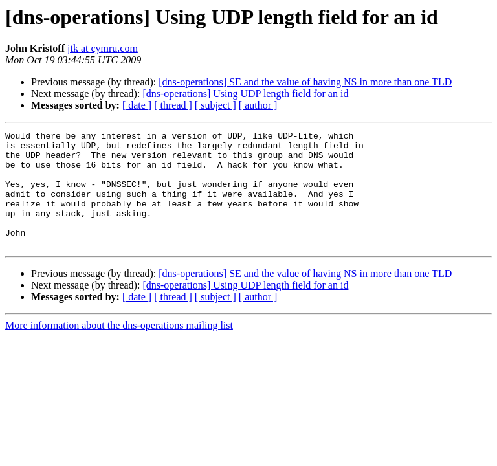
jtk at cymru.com (102, 48)
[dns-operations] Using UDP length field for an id (245, 93)
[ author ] (258, 105)
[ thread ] (173, 105)
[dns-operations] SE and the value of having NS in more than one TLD (305, 81)
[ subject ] (215, 105)
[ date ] (136, 105)
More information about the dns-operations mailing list (119, 348)
